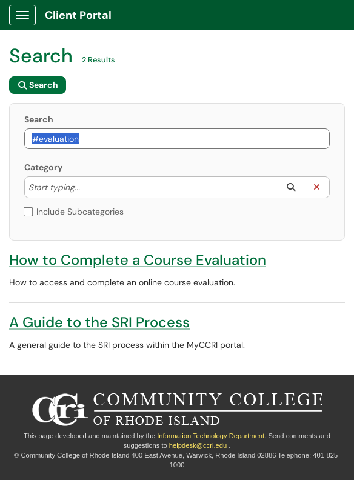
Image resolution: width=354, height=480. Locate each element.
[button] (291, 187)
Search (38, 119)
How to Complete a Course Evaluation (137, 259)
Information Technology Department (210, 435)
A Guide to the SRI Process (99, 322)
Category (43, 167)
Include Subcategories (74, 211)
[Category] (86, 187)
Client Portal (78, 15)
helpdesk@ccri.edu (198, 445)
